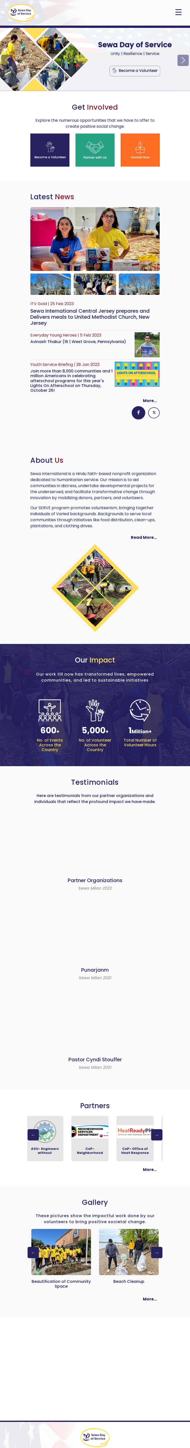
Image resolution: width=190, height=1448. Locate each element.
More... (150, 401)
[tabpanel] (95, 428)
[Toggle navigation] (178, 12)
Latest (52, 197)
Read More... (144, 537)
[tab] (138, 413)
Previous (33, 1134)
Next (156, 1134)
